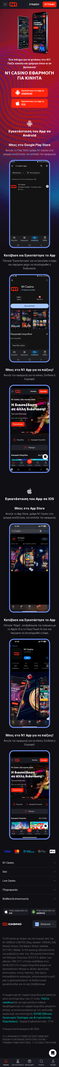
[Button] (5, 4)
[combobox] (44, 924)
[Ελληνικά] (44, 924)
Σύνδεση (34, 4)
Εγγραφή (50, 4)
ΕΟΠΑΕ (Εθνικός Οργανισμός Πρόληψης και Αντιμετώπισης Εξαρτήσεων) (27, 1017)
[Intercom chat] (52, 1053)
